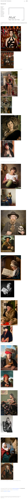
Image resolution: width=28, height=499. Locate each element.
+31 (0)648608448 (22, 488)
